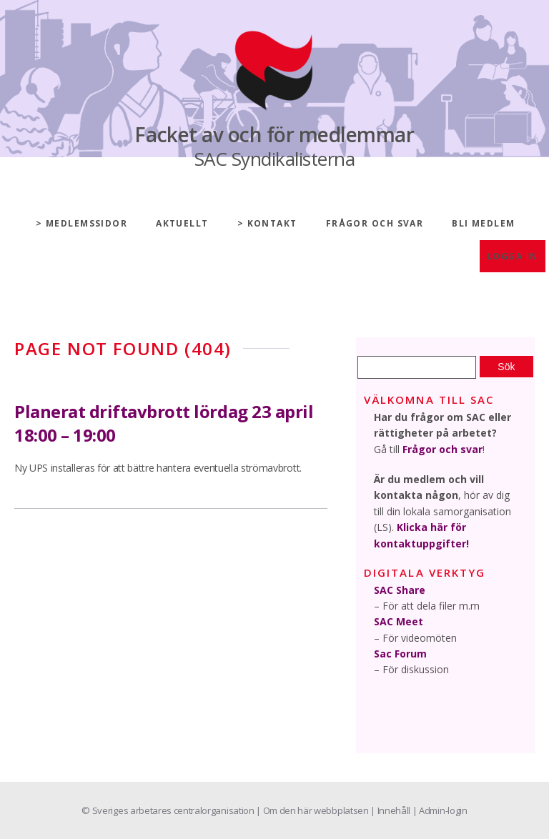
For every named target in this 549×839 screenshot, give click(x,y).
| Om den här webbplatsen (313, 810)
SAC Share (399, 590)
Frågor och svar (375, 223)
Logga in (512, 256)
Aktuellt (182, 223)
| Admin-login (440, 810)
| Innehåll (391, 810)
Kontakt (272, 223)
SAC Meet (398, 621)
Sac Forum (400, 653)
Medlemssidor (86, 223)
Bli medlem (483, 223)
